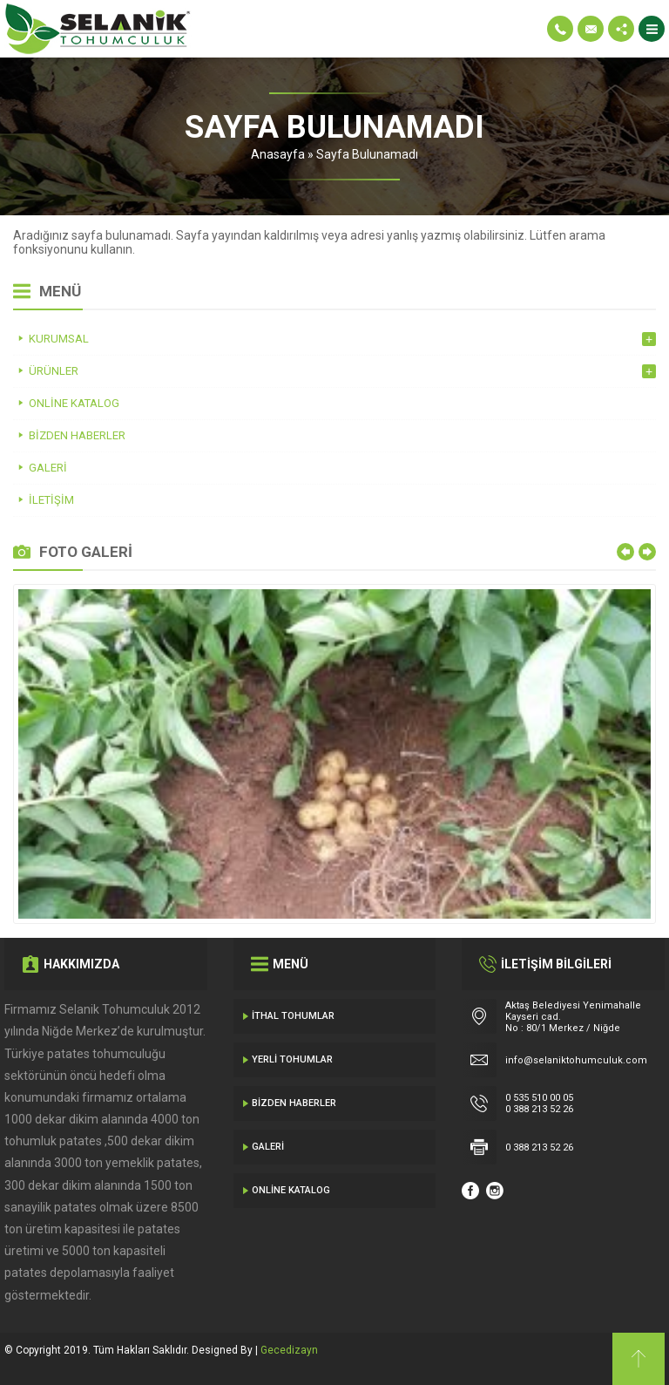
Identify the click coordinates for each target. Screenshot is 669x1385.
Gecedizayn (289, 1350)
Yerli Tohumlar (292, 1059)
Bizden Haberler (294, 1103)
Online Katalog (291, 1190)
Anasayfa (278, 154)
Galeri (268, 1146)
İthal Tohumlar (293, 1016)
